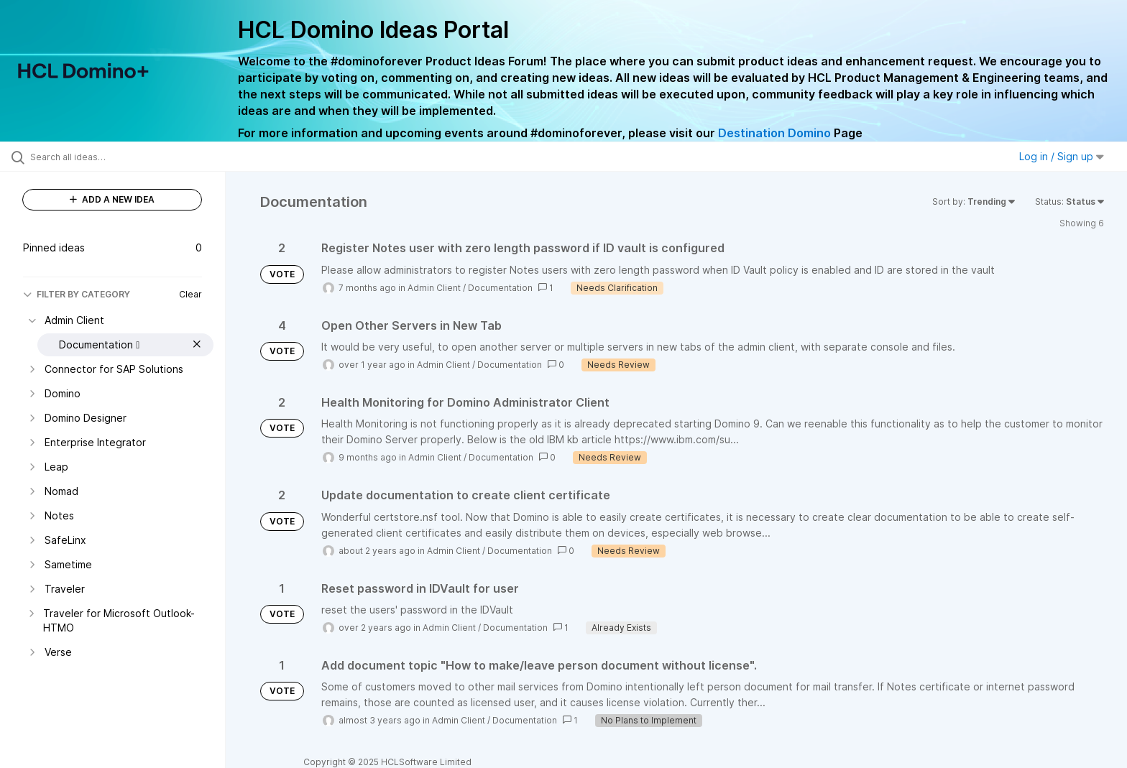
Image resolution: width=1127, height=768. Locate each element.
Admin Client (434, 287)
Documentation (500, 287)
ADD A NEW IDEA (112, 199)
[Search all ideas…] (130, 156)
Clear (190, 294)
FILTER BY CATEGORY (76, 294)
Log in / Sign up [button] (1061, 156)
